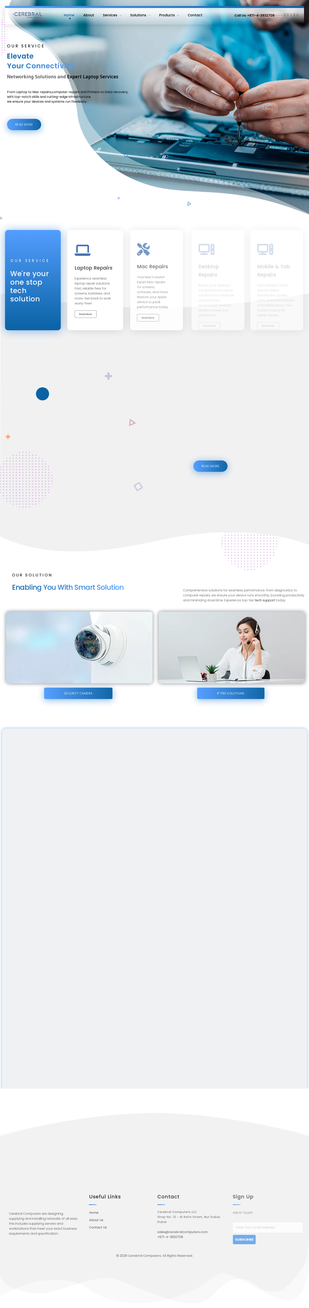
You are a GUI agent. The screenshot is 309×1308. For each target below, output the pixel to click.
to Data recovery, (114, 101)
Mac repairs (41, 101)
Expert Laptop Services (92, 87)
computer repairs (66, 101)
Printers (93, 101)
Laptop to (24, 101)
